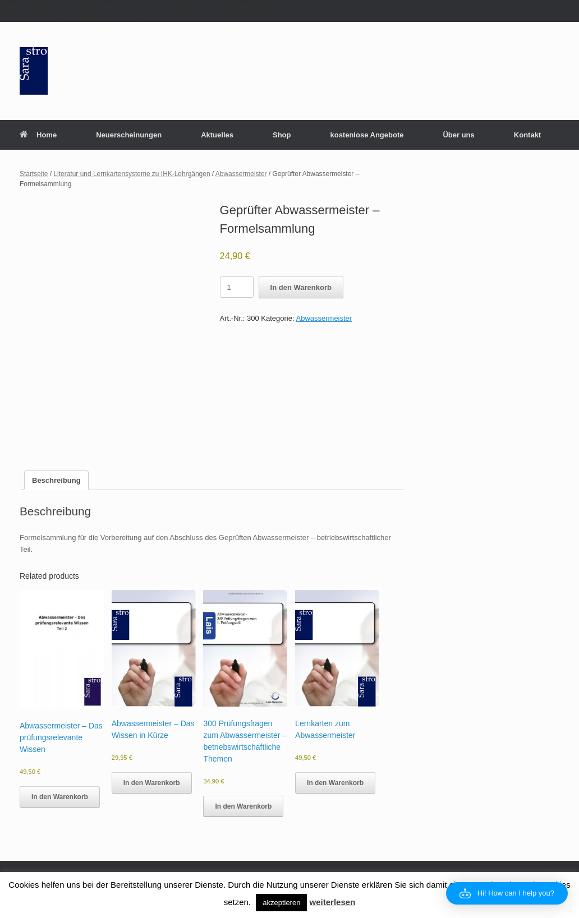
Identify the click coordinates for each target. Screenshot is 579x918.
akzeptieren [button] (281, 902)
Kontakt (527, 135)
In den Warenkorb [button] (59, 797)
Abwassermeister (241, 174)
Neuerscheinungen (129, 135)
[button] (507, 893)
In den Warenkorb (301, 287)
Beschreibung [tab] (56, 480)
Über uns (458, 135)
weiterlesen (333, 902)
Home (38, 135)
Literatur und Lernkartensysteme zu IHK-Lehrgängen (131, 174)
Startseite (34, 174)
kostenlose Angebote (366, 135)
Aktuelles (217, 135)
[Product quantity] (237, 287)
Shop (282, 135)
